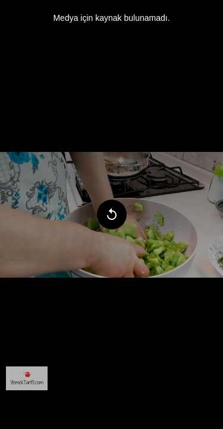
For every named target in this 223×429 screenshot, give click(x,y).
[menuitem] (27, 378)
